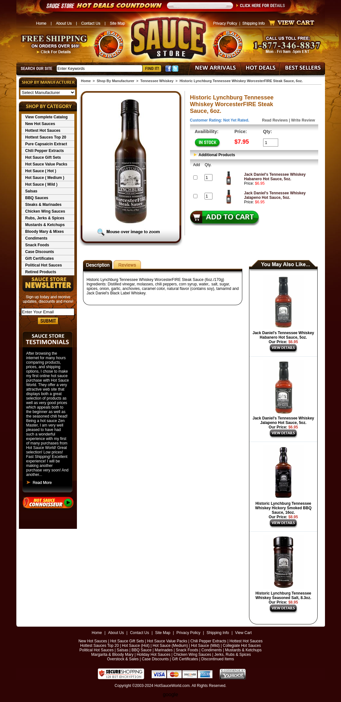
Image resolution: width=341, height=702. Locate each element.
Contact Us (139, 632)
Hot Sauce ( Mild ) (41, 184)
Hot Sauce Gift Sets (43, 157)
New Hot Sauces (40, 124)
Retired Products (40, 272)
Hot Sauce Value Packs (46, 164)
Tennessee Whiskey (157, 81)
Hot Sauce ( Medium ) (44, 177)
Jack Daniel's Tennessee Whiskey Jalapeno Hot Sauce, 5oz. (275, 195)
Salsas (31, 191)
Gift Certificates (39, 258)
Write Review (303, 120)
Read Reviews (275, 120)
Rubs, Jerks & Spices (44, 218)
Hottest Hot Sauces (43, 130)
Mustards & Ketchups (45, 225)
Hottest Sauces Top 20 (45, 137)
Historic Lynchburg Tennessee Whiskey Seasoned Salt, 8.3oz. (283, 595)
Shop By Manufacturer (115, 81)
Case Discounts (39, 252)
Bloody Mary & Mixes (44, 231)
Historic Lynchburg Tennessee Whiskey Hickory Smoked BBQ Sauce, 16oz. (283, 508)
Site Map (162, 632)
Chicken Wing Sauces (45, 211)
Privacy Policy (189, 632)
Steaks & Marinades (43, 204)
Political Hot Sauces (43, 265)
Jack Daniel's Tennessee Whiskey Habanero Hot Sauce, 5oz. (275, 176)
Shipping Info (217, 632)
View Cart (243, 632)
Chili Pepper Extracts (44, 150)
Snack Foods (37, 245)
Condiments (36, 238)
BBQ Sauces (36, 198)
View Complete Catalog (46, 117)
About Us (116, 632)
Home (86, 81)
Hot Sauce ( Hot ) (40, 171)
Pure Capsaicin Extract (46, 144)
